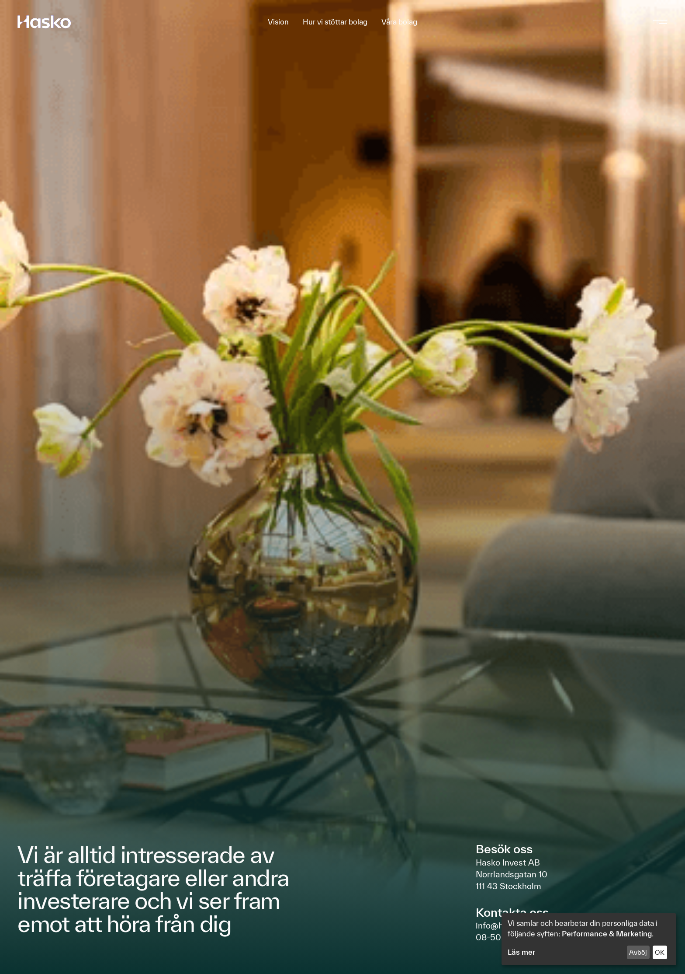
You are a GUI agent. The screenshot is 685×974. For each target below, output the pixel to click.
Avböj (638, 952)
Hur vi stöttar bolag (335, 22)
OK (659, 952)
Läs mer (521, 952)
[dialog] (589, 939)
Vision (278, 22)
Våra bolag (399, 22)
